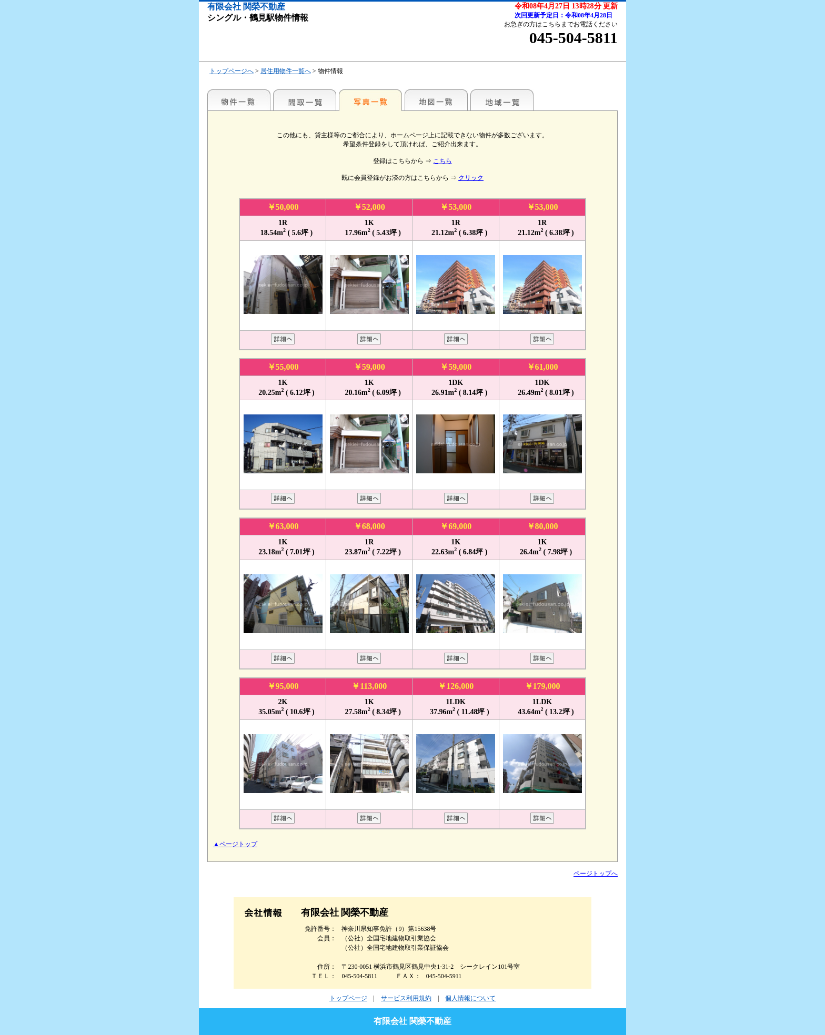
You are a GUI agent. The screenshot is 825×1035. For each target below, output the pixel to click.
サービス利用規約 (406, 998)
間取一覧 (304, 99)
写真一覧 (370, 99)
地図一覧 (436, 99)
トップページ (348, 998)
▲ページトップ (235, 844)
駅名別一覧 (238, 99)
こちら (442, 161)
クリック (471, 177)
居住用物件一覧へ (285, 71)
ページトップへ (596, 873)
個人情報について (470, 998)
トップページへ (231, 71)
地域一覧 (502, 99)
